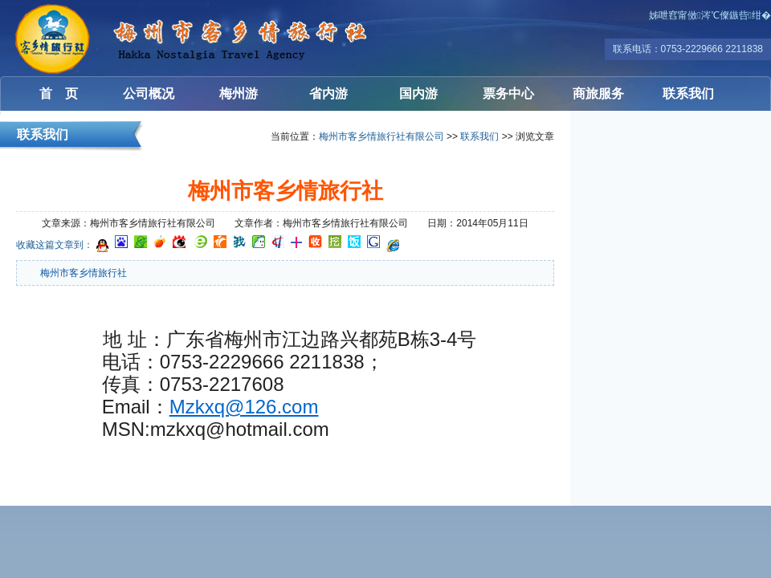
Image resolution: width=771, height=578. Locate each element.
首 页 (58, 93)
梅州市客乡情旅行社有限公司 (381, 136)
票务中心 (508, 93)
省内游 (328, 93)
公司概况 (148, 93)
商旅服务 (598, 93)
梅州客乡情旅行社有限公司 (96, 38)
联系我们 (688, 93)
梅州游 (238, 93)
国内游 (418, 93)
